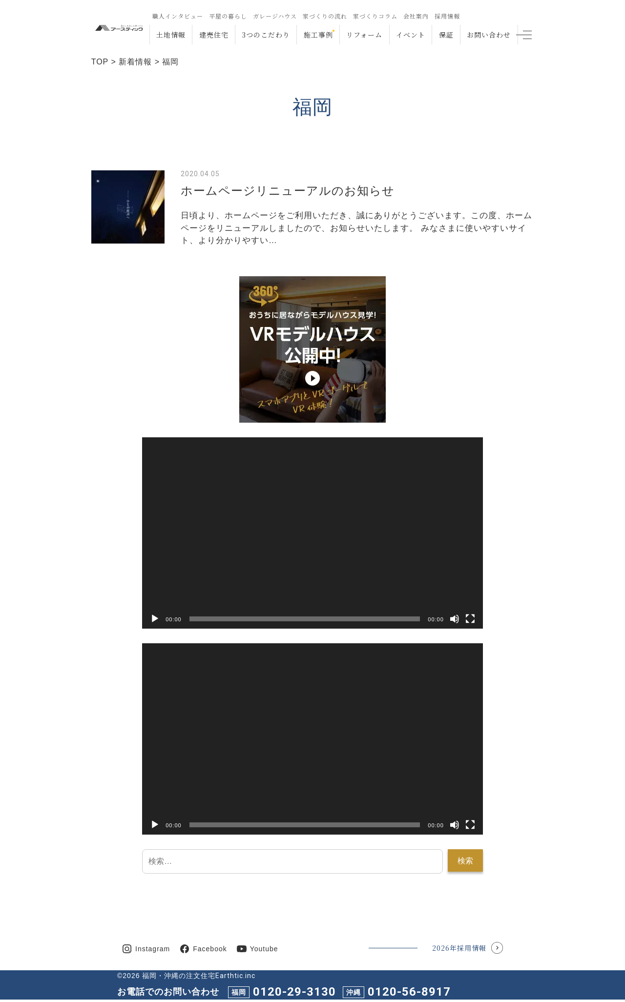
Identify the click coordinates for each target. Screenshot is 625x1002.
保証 (446, 35)
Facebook (210, 949)
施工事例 (318, 35)
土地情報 (171, 35)
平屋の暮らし (227, 16)
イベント (410, 35)
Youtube (264, 949)
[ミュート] (454, 619)
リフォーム (364, 35)
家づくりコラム (375, 16)
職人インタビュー (177, 16)
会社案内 (415, 16)
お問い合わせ (489, 35)
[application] (312, 533)
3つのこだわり (266, 35)
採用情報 (446, 16)
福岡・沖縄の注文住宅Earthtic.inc (198, 976)
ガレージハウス (274, 16)
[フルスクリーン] (470, 619)
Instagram (152, 949)
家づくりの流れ (324, 16)
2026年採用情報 (459, 948)
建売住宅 (213, 35)
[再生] (155, 619)
